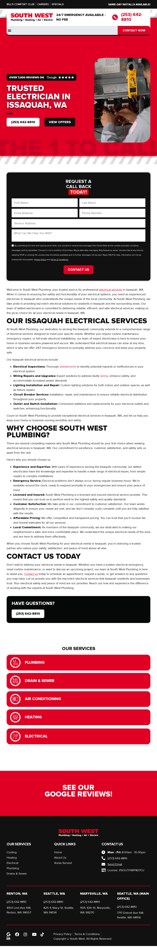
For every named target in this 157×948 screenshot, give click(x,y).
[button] (9, 30)
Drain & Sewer (40, 681)
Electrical (36, 738)
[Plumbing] (15, 663)
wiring (104, 376)
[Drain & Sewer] (15, 681)
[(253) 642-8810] (115, 17)
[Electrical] (15, 738)
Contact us (31, 574)
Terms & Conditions (59, 259)
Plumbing (35, 662)
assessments (68, 366)
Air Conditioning (43, 700)
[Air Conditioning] (15, 700)
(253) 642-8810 (131, 17)
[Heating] (15, 718)
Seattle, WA (54, 896)
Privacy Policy (40, 259)
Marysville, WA (94, 896)
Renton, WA (17, 896)
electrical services (110, 289)
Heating (33, 718)
